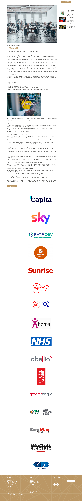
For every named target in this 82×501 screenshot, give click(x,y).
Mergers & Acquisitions (34, 490)
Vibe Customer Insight (34, 482)
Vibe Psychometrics (34, 485)
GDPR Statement (16, 493)
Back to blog (12, 186)
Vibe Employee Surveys (34, 481)
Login (57, 1)
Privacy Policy (9, 493)
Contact (31, 492)
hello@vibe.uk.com (10, 487)
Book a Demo (66, 1)
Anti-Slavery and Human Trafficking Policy (15, 494)
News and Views (33, 491)
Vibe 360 (32, 484)
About (31, 480)
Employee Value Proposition (35, 489)
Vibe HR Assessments (34, 483)
